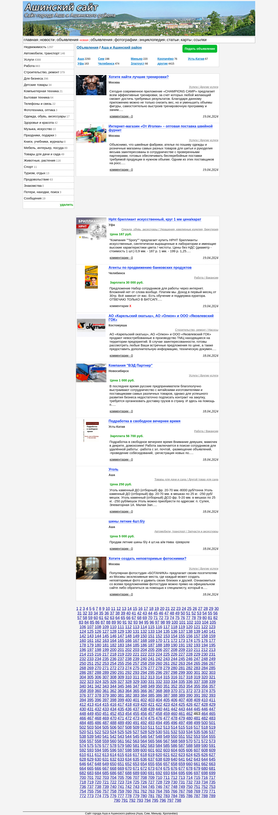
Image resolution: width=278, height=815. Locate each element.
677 (182, 768)
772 (82, 796)
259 (151, 663)
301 (197, 672)
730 (174, 782)
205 (151, 650)
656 (159, 764)
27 (200, 608)
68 (139, 618)
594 (98, 750)
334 (174, 682)
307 (105, 677)
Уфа (81, 63)
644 (204, 759)
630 (98, 759)
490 (128, 723)
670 (128, 768)
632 (113, 759)
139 (197, 631)
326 (113, 682)
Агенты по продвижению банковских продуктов (150, 267)
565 (151, 741)
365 (136, 691)
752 (204, 787)
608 (204, 750)
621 (166, 755)
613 (105, 755)
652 (128, 764)
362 (113, 691)
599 (136, 750)
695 (182, 773)
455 (136, 713)
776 (113, 796)
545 (136, 736)
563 (136, 741)
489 (120, 723)
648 (98, 764)
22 (173, 608)
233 (90, 659)
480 (189, 718)
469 (105, 718)
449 (90, 713)
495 (166, 723)
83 (81, 622)
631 (105, 759)
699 (212, 773)
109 (105, 627)
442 (174, 709)
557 (90, 741)
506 (113, 727)
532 (174, 732)
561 (120, 741)
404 (159, 700)
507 (120, 727)
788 (204, 796)
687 (120, 773)
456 (143, 713)
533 (182, 732)
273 (120, 668)
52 (194, 613)
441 (166, 709)
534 (189, 732)
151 (151, 636)
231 (212, 654)
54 (204, 613)
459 (166, 713)
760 (128, 791)
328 (128, 682)
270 (98, 668)
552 (189, 736)
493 (151, 723)
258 (143, 663)
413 (90, 704)
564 (143, 741)
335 (182, 682)
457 (151, 713)
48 (172, 613)
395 (90, 700)
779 (136, 796)
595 (105, 750)
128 (113, 631)
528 (143, 732)
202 (128, 650)
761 (136, 791)
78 (194, 618)
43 (144, 613)
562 (128, 741)
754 (82, 791)
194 (204, 645)
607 (197, 750)
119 (182, 627)
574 (82, 745)
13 (124, 608)
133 (151, 631)
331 (151, 682)
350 (159, 686)
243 (166, 659)
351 (166, 686)
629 (90, 759)
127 (105, 631)
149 (136, 636)
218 (113, 654)
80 (204, 618)
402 (143, 700)
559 (105, 741)
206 (159, 650)
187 (151, 645)
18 (151, 608)
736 (82, 787)
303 (212, 672)
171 (166, 640)
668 (113, 768)
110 (113, 627)
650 (113, 764)
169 (151, 640)
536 (204, 732)
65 (123, 618)
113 (136, 627)
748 (174, 787)
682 (82, 773)
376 (82, 695)
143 (90, 636)
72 (161, 618)
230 (204, 654)
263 (182, 663)
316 (174, 677)
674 (159, 768)
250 (82, 663)
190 (174, 645)
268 (82, 668)
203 (136, 650)
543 (120, 736)
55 (210, 613)
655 (151, 764)
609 (212, 750)
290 (113, 672)
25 (189, 608)
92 (130, 622)
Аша (81, 58)
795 (155, 800)
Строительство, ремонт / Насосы (196, 329)
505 (105, 727)
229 (197, 654)
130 (128, 631)
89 (114, 622)
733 (197, 782)
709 (151, 777)
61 (101, 618)
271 (105, 668)
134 (159, 631)
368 (159, 691)
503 (90, 727)
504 (98, 727)
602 (159, 750)
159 (212, 636)
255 (120, 663)
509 (136, 727)
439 (151, 709)
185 (136, 645)
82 (215, 618)
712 (174, 777)
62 (106, 618)
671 (136, 768)
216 (98, 654)
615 (120, 755)
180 (98, 645)
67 (134, 618)
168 (143, 640)
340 (82, 686)
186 (143, 645)
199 (105, 650)
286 (82, 672)
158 (204, 636)
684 (98, 773)
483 (212, 718)
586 (174, 745)
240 (143, 659)
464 (204, 713)
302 (204, 672)
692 (159, 773)
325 (105, 682)
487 (105, 723)
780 (143, 796)
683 (90, 773)
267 (212, 663)
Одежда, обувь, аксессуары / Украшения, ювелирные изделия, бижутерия (169, 229)
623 (182, 755)
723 (120, 782)
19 (157, 608)
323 (90, 682)
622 (174, 755)
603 (166, 750)
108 (98, 627)
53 (199, 613)
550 (174, 736)
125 (90, 631)
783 (166, 796)
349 (151, 686)
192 (189, 645)
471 (120, 718)
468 (98, 718)
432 (98, 709)
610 (82, 755)
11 (113, 608)
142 (82, 636)
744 (143, 787)
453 (120, 713)
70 (150, 618)
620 (159, 755)
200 (113, 650)
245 (182, 659)
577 (105, 745)
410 (204, 700)
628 (82, 759)
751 (197, 787)
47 (166, 613)
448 (82, 713)
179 (90, 645)
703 (105, 777)
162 (98, 640)
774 (98, 796)
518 (204, 727)
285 (212, 668)
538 (82, 736)
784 (174, 796)
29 (211, 608)
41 (134, 613)
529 (151, 732)
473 (136, 718)
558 (98, 741)
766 (174, 791)
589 (197, 745)
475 (151, 718)
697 (197, 773)
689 (136, 773)
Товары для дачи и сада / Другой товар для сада (186, 479)
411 (212, 700)
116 (159, 627)
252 (98, 663)
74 (172, 618)
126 (98, 631)
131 (136, 631)
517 (197, 727)
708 (143, 777)
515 (182, 727)
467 (90, 718)
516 (189, 727)
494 (159, 723)
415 (105, 704)
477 (166, 718)
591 (212, 745)
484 (82, 723)
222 (143, 654)
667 (105, 768)
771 (212, 791)
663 (212, 764)
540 (98, 736)
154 (174, 636)
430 (82, 709)
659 (182, 764)
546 (143, 736)
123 (212, 627)
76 (183, 618)
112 (128, 627)
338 (204, 682)
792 (132, 800)
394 (82, 700)
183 (120, 645)
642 (189, 759)
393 (212, 695)
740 (113, 787)
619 (151, 755)
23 (178, 608)
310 (128, 677)
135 (166, 631)
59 (90, 618)
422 (159, 704)
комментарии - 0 (121, 116)
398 (113, 700)
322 (82, 682)
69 (144, 618)
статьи (173, 40)
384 (143, 695)
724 (128, 782)
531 (166, 732)
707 (136, 777)
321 (212, 677)
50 (183, 613)
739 (105, 787)
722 (113, 782)
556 (82, 741)
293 (136, 672)
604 (174, 750)
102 (190, 622)
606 (189, 750)
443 (182, 709)
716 (204, 777)
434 (113, 709)
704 (113, 777)
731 (182, 782)
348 (143, 686)
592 (82, 750)
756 (98, 791)
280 (174, 668)
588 (189, 745)
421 (151, 704)
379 (105, 695)
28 (206, 608)
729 (166, 782)
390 (189, 695)
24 (184, 608)
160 (82, 640)
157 (197, 636)
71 (156, 618)
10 (108, 608)
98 (163, 622)
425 (182, 704)
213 (212, 650)
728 (159, 782)
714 (189, 777)
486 (98, 723)
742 (128, 787)
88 (108, 622)
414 (98, 704)
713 (182, 777)
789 (212, 796)
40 (128, 613)
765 (166, 791)
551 (182, 736)
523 (105, 732)
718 (82, 782)
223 (151, 654)
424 (174, 704)
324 (98, 682)
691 (151, 773)
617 (136, 755)
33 (90, 613)
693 (166, 773)
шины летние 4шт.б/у (127, 521)
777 (120, 796)
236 (113, 659)
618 (143, 755)
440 (159, 709)
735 (212, 782)
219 (120, 654)
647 (90, 764)
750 (189, 787)
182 (113, 645)
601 (151, 750)
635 (136, 759)
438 (143, 709)
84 (86, 622)
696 (189, 773)
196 (82, 650)
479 (182, 718)
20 (162, 608)
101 (182, 622)
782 (159, 796)
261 (166, 663)
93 (135, 622)
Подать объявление (200, 48)
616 (128, 755)
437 (136, 709)
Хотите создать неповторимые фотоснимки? (147, 558)
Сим (101, 58)
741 (120, 787)
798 (178, 800)
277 (151, 668)
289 (105, 672)
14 (129, 608)
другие (162, 63)
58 (85, 618)
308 (113, 677)
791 (124, 800)
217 (105, 654)
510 (143, 727)
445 (197, 709)
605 (182, 750)
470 (113, 718)
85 (92, 622)
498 (189, 723)
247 (197, 659)
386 (159, 695)
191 (182, 645)
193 (197, 645)
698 (204, 773)
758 (113, 791)
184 (128, 645)
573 (212, 741)
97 (157, 622)
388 (174, 695)
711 (166, 777)
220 (128, 654)
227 (182, 654)
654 (143, 764)
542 (113, 736)
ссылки (200, 40)
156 (189, 636)
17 (146, 608)
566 (159, 741)
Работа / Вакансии (206, 277)
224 (159, 654)
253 (105, 663)
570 (189, 741)
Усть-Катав (196, 58)
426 (189, 704)
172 (174, 640)
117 (166, 627)
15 (135, 608)
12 (118, 608)
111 (120, 627)
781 (151, 796)
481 (197, 718)
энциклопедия (152, 40)
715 (197, 777)
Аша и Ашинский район (121, 47)
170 (159, 640)
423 (166, 704)
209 (182, 650)
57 (79, 618)
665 (90, 768)
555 (212, 736)
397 (105, 700)
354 (189, 686)
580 (128, 745)
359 (90, 691)
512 (159, 727)
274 (128, 668)
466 (82, 718)
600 (143, 750)
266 (204, 663)
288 (98, 672)
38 (117, 613)
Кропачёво (165, 58)
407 (182, 700)
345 (120, 686)
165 (120, 640)
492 (143, 723)
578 (113, 745)
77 (188, 618)
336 (189, 682)
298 (174, 672)
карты (186, 40)
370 (174, 691)
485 (90, 723)
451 (105, 713)
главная (31, 40)
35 (101, 613)
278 (159, 668)
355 (197, 686)
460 (174, 713)
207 (166, 650)
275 (136, 668)
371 (182, 691)
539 (90, 736)
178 (82, 645)
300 (189, 672)
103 (197, 622)
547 (151, 736)
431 (90, 709)
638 (159, 759)
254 (113, 663)
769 (197, 791)
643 (197, 759)
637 (151, 759)
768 (189, 791)
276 (143, 668)
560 (113, 741)
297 (166, 672)
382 (128, 695)
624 (189, 755)
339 (212, 682)
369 (166, 691)
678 (189, 768)
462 (189, 713)
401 (136, 700)
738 (98, 787)
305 (90, 677)
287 (90, 672)
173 (182, 640)
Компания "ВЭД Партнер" (131, 365)
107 (90, 627)
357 (212, 686)
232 (82, 659)
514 (174, 727)
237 (120, 659)
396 (98, 700)
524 (113, 732)
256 (128, 663)
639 (166, 759)
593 (90, 750)
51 (188, 613)
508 (128, 727)
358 (82, 691)
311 (136, 677)
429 (212, 704)
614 (113, 755)
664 (82, 768)
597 (120, 750)
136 (174, 631)
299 (182, 672)
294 (143, 672)
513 (166, 727)
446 (204, 709)
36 (106, 613)
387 (166, 695)
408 (189, 700)
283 (197, 668)
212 (204, 650)
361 (105, 691)
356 (204, 686)
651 (120, 764)
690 (143, 773)
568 (174, 741)
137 (182, 631)
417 (120, 704)
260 (159, 663)
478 (174, 718)
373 (197, 691)
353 (182, 686)
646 (82, 764)
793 (140, 800)
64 (117, 618)
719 (90, 782)
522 (98, 732)
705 (120, 777)
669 (120, 768)
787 (197, 796)
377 (90, 695)
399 (120, 700)
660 (189, 764)
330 (143, 682)
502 (82, 727)
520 (82, 732)
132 (143, 631)
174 (189, 640)
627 (212, 755)
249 (212, 659)
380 (113, 695)
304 (82, 677)
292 (128, 672)
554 (204, 736)
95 (146, 622)
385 (151, 695)
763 (151, 791)
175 (197, 640)
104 (205, 622)
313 (151, 677)
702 (98, 777)
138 (189, 631)
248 (204, 659)
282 (189, 668)
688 (128, 773)
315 (166, 677)
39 (123, 613)
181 (105, 645)
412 (82, 704)
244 (174, 659)
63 (112, 618)
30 (216, 608)
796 (162, 800)
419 (136, 704)
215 (90, 654)
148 (128, 636)
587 (182, 745)
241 (151, 659)
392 (204, 695)
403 (151, 700)
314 (159, 677)
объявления (72, 40)
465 (212, 713)
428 (204, 704)
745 (151, 787)
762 (143, 791)
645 (212, 759)
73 (166, 618)
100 (174, 622)
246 (189, 659)
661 (197, 764)
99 (168, 622)
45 (156, 613)
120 (189, 627)
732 (189, 782)
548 (159, 736)
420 (143, 704)
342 (98, 686)
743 (136, 787)
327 (120, 682)
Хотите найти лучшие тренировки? (139, 77)
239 (136, 659)
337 (197, 682)
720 (98, 782)
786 (189, 796)
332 (159, 682)
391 (197, 695)
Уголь (113, 469)
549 (166, 736)
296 (159, 672)
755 (90, 791)
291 (120, 672)
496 (174, 723)
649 (105, 764)
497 (182, 723)
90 (119, 622)
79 (199, 618)
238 (128, 659)
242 (159, 659)
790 (117, 800)
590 (204, 745)
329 (136, 682)
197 (90, 650)
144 (98, 636)
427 (197, 704)
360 (98, 691)
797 (170, 800)
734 (204, 782)
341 (90, 686)
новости (47, 40)
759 (120, 791)
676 (174, 768)
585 (166, 745)
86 (97, 622)
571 (197, 741)
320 (204, 677)
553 (197, 736)
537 (212, 732)
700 (82, 777)
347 (136, 686)
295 (151, 672)
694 (174, 773)
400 (128, 700)
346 (128, 686)
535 (197, 732)
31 (79, 613)
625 (197, 755)
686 (113, 773)
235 (105, 659)
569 (182, 741)
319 (197, 677)
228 (189, 654)
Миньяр (136, 58)
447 (212, 709)
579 (120, 745)
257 (136, 663)
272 (113, 668)
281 (182, 668)
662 (204, 764)
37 (112, 613)
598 (128, 750)
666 (98, 768)
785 (182, 796)
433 (105, 709)
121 (197, 627)
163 (105, 640)
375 (212, 691)
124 (82, 631)
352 (174, 686)
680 (204, 768)
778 (128, 796)
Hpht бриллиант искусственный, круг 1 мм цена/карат (155, 219)
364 (128, 691)
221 (136, 654)
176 (204, 640)
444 (189, 709)
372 (189, 691)
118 (174, 627)
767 (182, 791)
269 (90, 668)
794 (147, 800)
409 (197, 700)
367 (151, 691)
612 (98, 755)
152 (159, 636)
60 (96, 618)
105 (213, 622)
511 (151, 727)
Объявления (87, 47)
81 (210, 618)
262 (174, 663)
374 (204, 691)
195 (212, 645)
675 (166, 768)
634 (128, 759)
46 (161, 613)
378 (98, 695)
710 (159, 777)
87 (103, 622)
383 (136, 695)
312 (143, 677)
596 (113, 750)
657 (166, 764)
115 (151, 627)
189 (166, 645)
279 (166, 668)
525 (120, 732)
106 (82, 627)
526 (128, 732)
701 (90, 777)
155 (182, 636)
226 (174, 654)
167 (136, 640)
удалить (66, 204)
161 (90, 640)
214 (82, 654)
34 (96, 613)
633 (120, 759)
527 (136, 732)
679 (197, 768)
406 (174, 700)
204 (143, 650)
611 (90, 755)
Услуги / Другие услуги (203, 87)
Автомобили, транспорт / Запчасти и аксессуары (186, 531)
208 (174, 650)
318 (189, 677)
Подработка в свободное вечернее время (144, 421)
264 (189, 663)
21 (167, 608)
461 (182, 713)
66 (128, 618)
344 (113, 686)
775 (105, 796)
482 (204, 718)
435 (120, 709)
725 (136, 782)
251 (90, 663)
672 (143, 768)
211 (197, 650)
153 (166, 636)
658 (174, 764)
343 (105, 686)
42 (139, 613)
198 (98, 650)
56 (215, 613)
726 (143, 782)
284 (204, 668)
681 (212, 768)
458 (159, 713)
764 (159, 791)
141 (212, 631)
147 (120, 636)
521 (90, 732)
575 (90, 745)
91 (124, 622)
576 (98, 745)
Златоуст (137, 63)
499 (197, 723)
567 (166, 741)
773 (90, 796)
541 (105, 736)
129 (120, 631)
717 (212, 777)
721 (105, 782)
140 (204, 631)
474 (143, 718)
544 (128, 736)
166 (128, 640)
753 (212, 787)
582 (143, 745)
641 (182, 759)
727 (151, 782)
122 (204, 627)
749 (182, 787)
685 (105, 773)
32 (85, 613)
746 (159, 787)
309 (120, 677)
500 (204, 723)
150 (143, 636)
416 (113, 704)
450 (98, 713)
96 (152, 622)
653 (136, 764)
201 (120, 650)
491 (136, 723)
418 (128, 704)
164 (113, 640)
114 (143, 627)
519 (212, 727)
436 (128, 709)
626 (204, 755)
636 (143, 759)
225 (166, 654)
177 (212, 640)
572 (204, 741)
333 (166, 682)
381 (120, 695)
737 (90, 787)
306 (98, 677)
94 (141, 622)
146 (113, 636)
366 (143, 691)
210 (189, 650)
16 (140, 608)
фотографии (125, 40)
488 (113, 723)
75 (177, 618)
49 (177, 613)
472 (128, 718)
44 (150, 613)
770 (204, 791)
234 (98, 659)
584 (159, 745)
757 (105, 791)
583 (151, 745)
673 (151, 768)
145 (105, 636)
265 (197, 663)
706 (128, 777)
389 (182, 695)
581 (136, 745)
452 (113, 713)
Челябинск (106, 63)
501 (212, 723)
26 (195, 608)
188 (159, 645)
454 (128, 713)
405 (166, 700)
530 (159, 732)
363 (120, 691)
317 (182, 677)
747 (166, 787)
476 (159, 718)
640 (174, 759)
